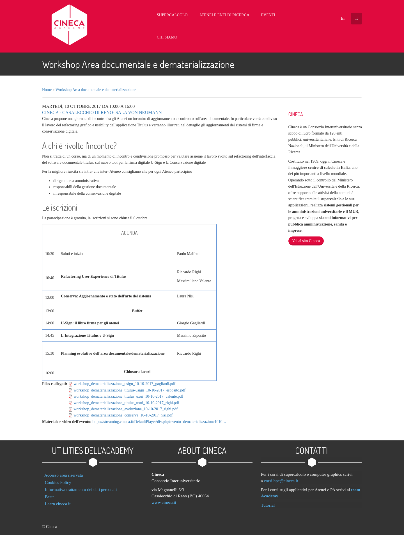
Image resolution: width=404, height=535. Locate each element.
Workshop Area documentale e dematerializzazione (96, 87)
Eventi (268, 15)
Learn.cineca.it (57, 500)
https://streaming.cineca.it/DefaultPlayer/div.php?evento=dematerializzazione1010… (159, 418)
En (343, 18)
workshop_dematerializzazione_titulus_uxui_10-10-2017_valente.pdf (128, 393)
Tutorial (270, 501)
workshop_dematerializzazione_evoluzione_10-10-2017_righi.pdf (126, 406)
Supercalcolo (181, 15)
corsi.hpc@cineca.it (284, 477)
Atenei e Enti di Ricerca (229, 15)
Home (47, 87)
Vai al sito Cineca (306, 238)
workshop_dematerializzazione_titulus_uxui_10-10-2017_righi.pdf (126, 399)
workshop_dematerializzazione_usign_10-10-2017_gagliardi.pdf (124, 381)
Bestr (49, 493)
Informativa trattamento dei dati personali (81, 486)
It (356, 18)
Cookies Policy (58, 479)
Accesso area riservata (63, 472)
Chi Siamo (293, 15)
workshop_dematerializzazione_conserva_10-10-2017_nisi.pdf (123, 412)
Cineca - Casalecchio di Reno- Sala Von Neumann (102, 109)
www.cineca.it (164, 499)
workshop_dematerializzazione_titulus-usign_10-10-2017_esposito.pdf (129, 387)
